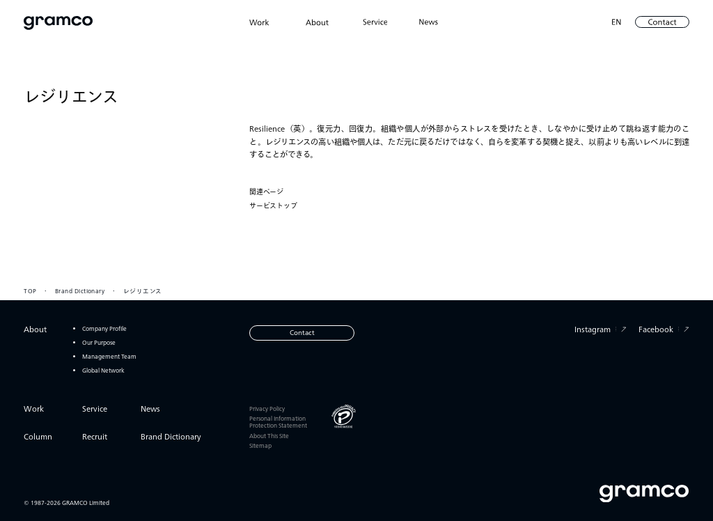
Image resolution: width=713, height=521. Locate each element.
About (35, 329)
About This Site (269, 435)
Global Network (103, 370)
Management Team (109, 356)
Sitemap (260, 445)
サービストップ (273, 206)
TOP (30, 290)
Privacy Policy (267, 408)
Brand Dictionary (79, 290)
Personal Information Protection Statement (278, 421)
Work (34, 408)
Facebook (663, 329)
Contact (302, 332)
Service (94, 408)
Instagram (600, 329)
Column (38, 436)
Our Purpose (99, 342)
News (150, 408)
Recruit (94, 436)
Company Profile (104, 328)
